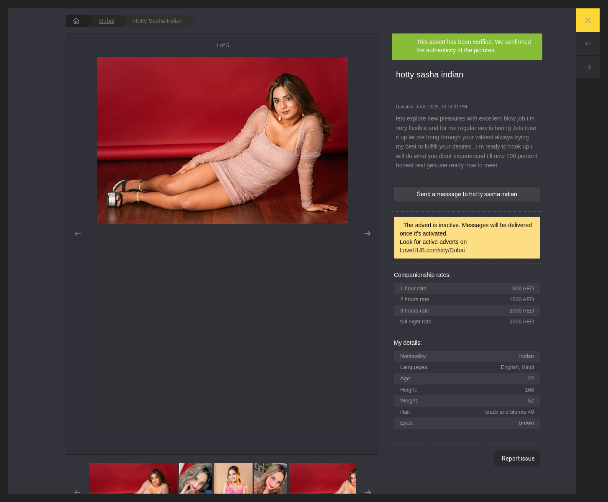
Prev (588, 43)
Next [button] (367, 233)
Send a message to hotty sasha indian (467, 194)
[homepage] (76, 21)
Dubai (107, 21)
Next (588, 67)
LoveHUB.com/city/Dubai (432, 250)
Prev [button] (77, 233)
